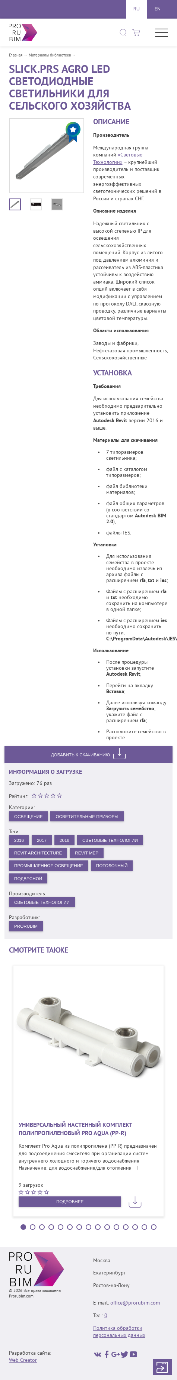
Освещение (29, 816)
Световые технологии (42, 903)
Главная (15, 55)
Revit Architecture (38, 853)
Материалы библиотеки (50, 55)
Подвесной (28, 879)
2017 (43, 840)
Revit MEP (89, 853)
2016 (19, 840)
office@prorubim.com (135, 1303)
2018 (66, 840)
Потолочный (114, 866)
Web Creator (23, 1361)
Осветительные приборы (89, 816)
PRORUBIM (26, 927)
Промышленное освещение (49, 866)
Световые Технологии (112, 840)
